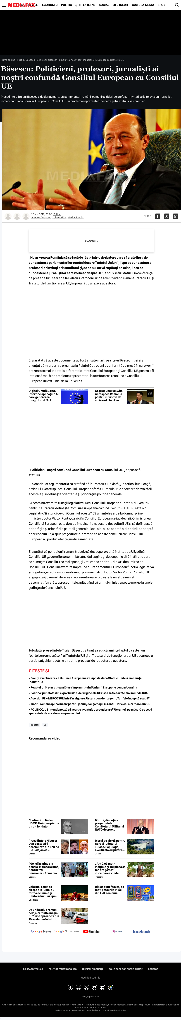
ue (45, 724)
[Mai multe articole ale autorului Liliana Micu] (17, 216)
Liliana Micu (59, 217)
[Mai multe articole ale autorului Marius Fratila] (26, 216)
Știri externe (85, 5)
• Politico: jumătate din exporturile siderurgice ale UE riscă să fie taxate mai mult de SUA (88, 693)
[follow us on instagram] (116, 932)
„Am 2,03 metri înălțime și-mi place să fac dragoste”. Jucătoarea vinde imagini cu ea (110, 868)
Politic (66, 5)
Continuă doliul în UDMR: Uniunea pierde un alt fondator (44, 823)
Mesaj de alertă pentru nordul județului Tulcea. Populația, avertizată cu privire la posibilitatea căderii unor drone (110, 845)
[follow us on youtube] (91, 932)
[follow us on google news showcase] (66, 932)
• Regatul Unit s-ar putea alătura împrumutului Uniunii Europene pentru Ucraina (83, 687)
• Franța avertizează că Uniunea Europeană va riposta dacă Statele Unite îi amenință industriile (85, 680)
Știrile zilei (30, 5)
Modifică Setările (90, 977)
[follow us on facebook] (141, 932)
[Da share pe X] (166, 216)
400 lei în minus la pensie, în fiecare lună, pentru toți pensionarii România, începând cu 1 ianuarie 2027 (44, 868)
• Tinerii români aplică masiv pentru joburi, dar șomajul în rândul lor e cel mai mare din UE (89, 704)
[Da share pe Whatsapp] (175, 216)
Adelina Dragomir (41, 217)
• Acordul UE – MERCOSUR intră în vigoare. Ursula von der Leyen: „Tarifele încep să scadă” (89, 698)
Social (104, 5)
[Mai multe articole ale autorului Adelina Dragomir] (8, 216)
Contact (153, 969)
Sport (162, 5)
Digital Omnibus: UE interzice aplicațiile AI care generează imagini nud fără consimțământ (44, 395)
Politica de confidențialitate (126, 969)
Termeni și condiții (93, 969)
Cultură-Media (143, 5)
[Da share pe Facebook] (157, 216)
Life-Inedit (120, 5)
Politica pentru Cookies (63, 969)
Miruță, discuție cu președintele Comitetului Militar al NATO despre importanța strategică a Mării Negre (110, 825)
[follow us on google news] (41, 932)
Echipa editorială (33, 969)
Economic (50, 5)
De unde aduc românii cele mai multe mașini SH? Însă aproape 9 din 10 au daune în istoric (44, 914)
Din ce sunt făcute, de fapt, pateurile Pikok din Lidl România (109, 890)
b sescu (34, 724)
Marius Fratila (76, 217)
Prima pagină (8, 59)
